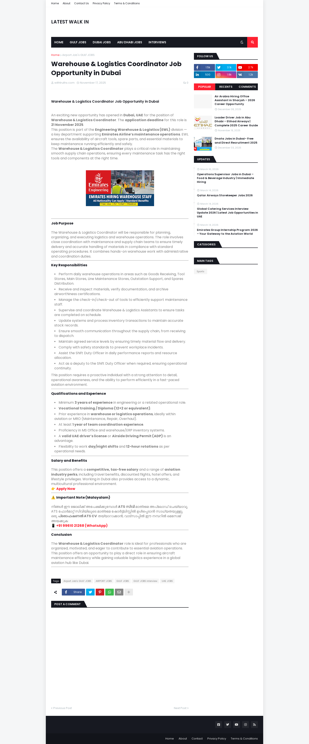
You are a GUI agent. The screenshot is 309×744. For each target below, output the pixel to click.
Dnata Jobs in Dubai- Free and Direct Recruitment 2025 (236, 140)
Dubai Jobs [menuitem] (102, 42)
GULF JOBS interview (145, 581)
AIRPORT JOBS (104, 581)
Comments (247, 87)
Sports (200, 271)
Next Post (180, 708)
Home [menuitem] (58, 42)
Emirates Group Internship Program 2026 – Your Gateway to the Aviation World (227, 232)
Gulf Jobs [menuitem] (78, 42)
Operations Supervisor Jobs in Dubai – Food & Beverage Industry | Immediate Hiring (225, 178)
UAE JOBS (167, 581)
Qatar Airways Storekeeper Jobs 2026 (225, 195)
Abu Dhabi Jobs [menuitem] (129, 42)
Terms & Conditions (127, 3)
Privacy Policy (101, 3)
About (66, 3)
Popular (204, 87)
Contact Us (81, 3)
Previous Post (62, 708)
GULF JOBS (122, 581)
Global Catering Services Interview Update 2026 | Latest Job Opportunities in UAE (227, 212)
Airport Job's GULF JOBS (78, 55)
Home (55, 3)
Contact (197, 739)
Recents (225, 87)
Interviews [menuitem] (157, 42)
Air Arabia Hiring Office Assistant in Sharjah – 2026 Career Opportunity (235, 100)
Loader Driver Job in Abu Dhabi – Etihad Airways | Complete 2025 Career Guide (236, 121)
